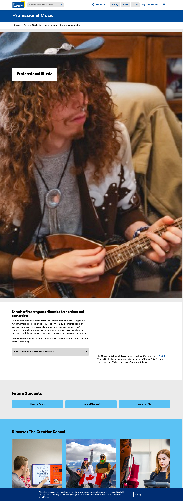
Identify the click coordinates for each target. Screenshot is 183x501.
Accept (138, 495)
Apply (115, 5)
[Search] (61, 4)
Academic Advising (70, 25)
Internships (51, 25)
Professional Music (33, 15)
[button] (98, 4)
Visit (125, 5)
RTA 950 (160, 356)
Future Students (33, 25)
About (17, 25)
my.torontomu (150, 5)
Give (135, 5)
